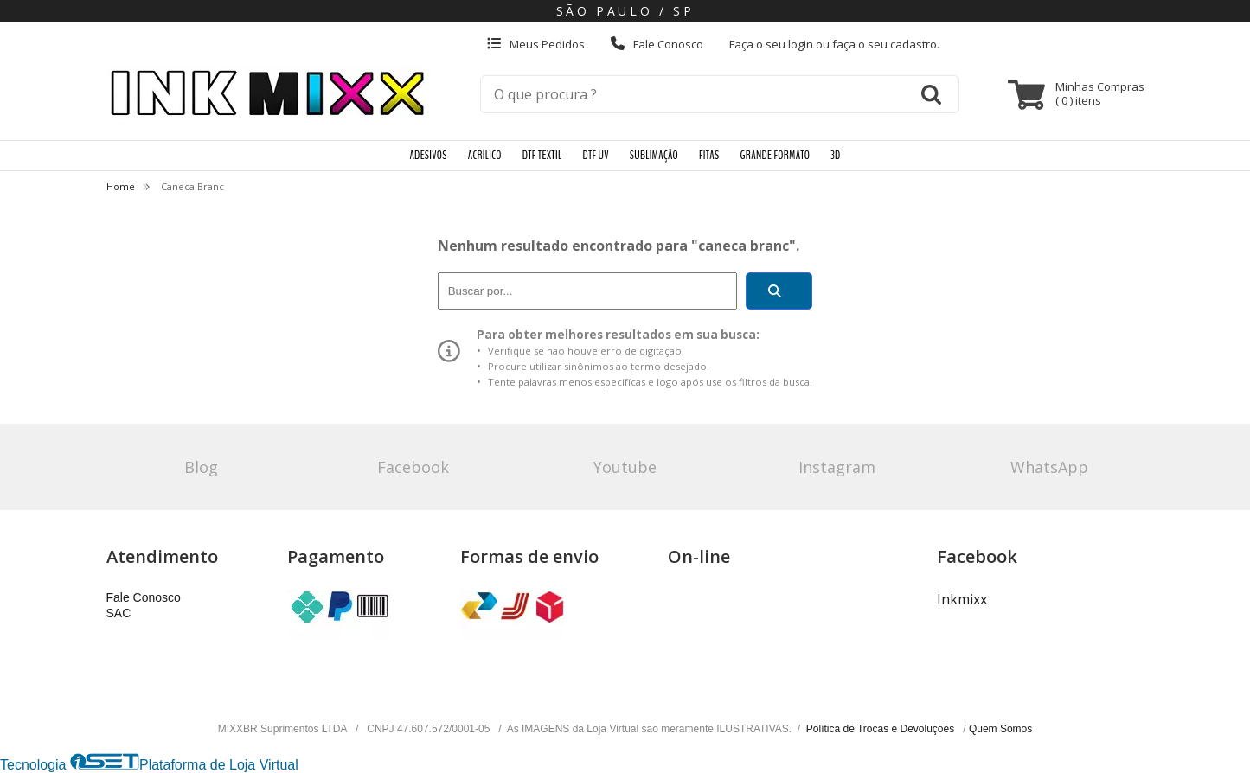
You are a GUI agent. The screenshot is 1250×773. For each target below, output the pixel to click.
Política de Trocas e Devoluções (882, 729)
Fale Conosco (657, 44)
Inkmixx (962, 599)
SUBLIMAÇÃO (654, 155)
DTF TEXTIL (542, 155)
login (802, 44)
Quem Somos (1000, 729)
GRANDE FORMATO (775, 155)
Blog (201, 467)
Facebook (413, 467)
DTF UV (595, 155)
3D (835, 155)
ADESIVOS (427, 155)
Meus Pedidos (536, 44)
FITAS (709, 155)
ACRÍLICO (485, 155)
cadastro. (914, 44)
